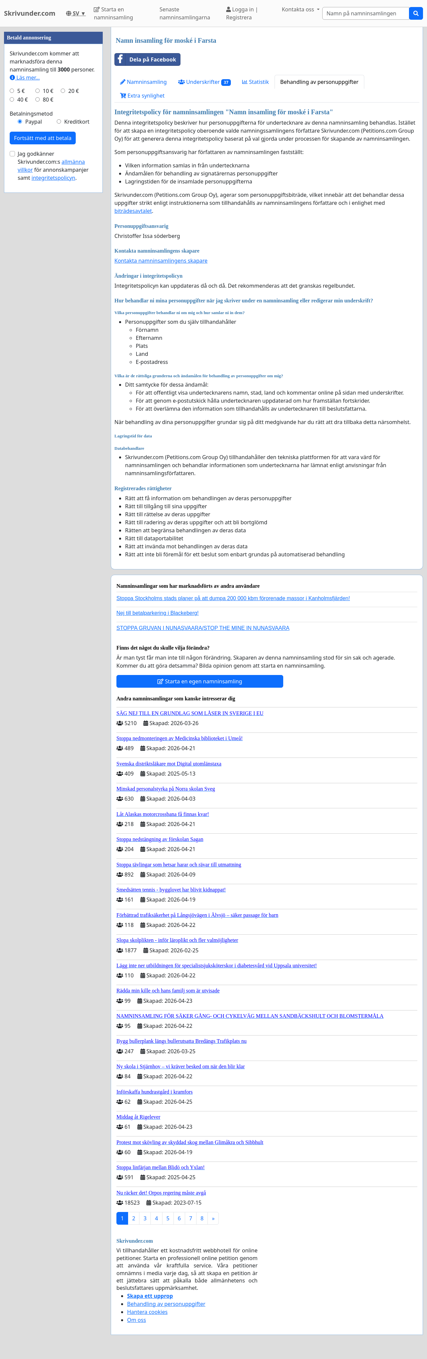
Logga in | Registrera (242, 13)
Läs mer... (25, 77)
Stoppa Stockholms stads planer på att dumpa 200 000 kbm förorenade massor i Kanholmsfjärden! (233, 598)
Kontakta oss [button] (299, 9)
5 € (21, 91)
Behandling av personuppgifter (319, 82)
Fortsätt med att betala (42, 138)
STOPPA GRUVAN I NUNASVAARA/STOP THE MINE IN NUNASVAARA (203, 628)
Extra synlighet (142, 95)
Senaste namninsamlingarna (184, 13)
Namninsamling (143, 82)
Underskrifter (204, 82)
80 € (48, 99)
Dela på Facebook (145, 59)
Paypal (33, 121)
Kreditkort (76, 121)
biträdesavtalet (133, 211)
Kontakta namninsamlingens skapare (160, 260)
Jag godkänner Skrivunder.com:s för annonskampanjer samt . (53, 165)
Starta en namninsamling (113, 13)
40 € (22, 99)
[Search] (365, 13)
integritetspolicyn (53, 177)
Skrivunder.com (29, 13)
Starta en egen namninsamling (199, 681)
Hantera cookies (147, 1312)
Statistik (255, 82)
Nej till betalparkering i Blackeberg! (157, 613)
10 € (48, 91)
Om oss (136, 1320)
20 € (73, 91)
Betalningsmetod (31, 113)
